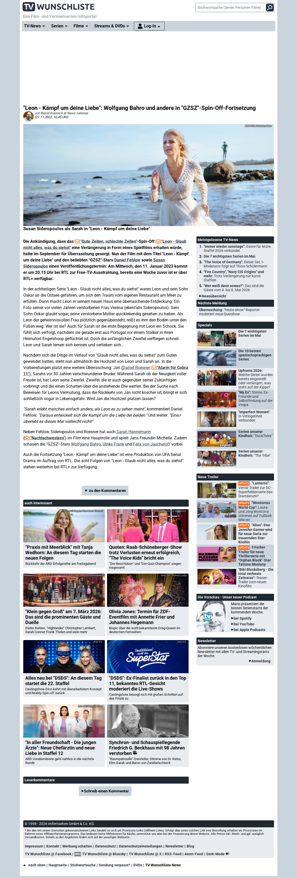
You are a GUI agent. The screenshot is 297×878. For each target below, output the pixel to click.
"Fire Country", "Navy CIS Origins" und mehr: (234, 276)
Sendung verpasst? (114, 865)
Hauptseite (58, 865)
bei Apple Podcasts (249, 630)
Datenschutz (105, 846)
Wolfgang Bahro (86, 444)
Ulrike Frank (113, 444)
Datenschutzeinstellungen (140, 846)
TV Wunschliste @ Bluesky (104, 854)
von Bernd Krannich (49, 113)
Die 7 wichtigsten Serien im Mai (229, 256)
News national (77, 113)
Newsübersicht (214, 296)
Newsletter (174, 846)
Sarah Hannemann (134, 431)
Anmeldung (261, 661)
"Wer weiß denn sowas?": (234, 288)
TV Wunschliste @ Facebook (48, 854)
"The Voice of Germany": (235, 264)
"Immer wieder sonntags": (237, 248)
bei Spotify (243, 618)
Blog (190, 846)
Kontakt (52, 846)
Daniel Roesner (136, 367)
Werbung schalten (77, 846)
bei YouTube (244, 624)
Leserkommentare (40, 780)
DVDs (137, 865)
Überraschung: (229, 312)
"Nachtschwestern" (47, 438)
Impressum (34, 846)
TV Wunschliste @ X (145, 854)
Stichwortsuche (83, 865)
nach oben (34, 865)
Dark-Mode (219, 854)
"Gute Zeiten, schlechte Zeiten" (108, 241)
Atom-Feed (194, 854)
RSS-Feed (173, 854)
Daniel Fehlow (127, 260)
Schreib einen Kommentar (106, 791)
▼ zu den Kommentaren (105, 490)
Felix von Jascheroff (151, 444)
